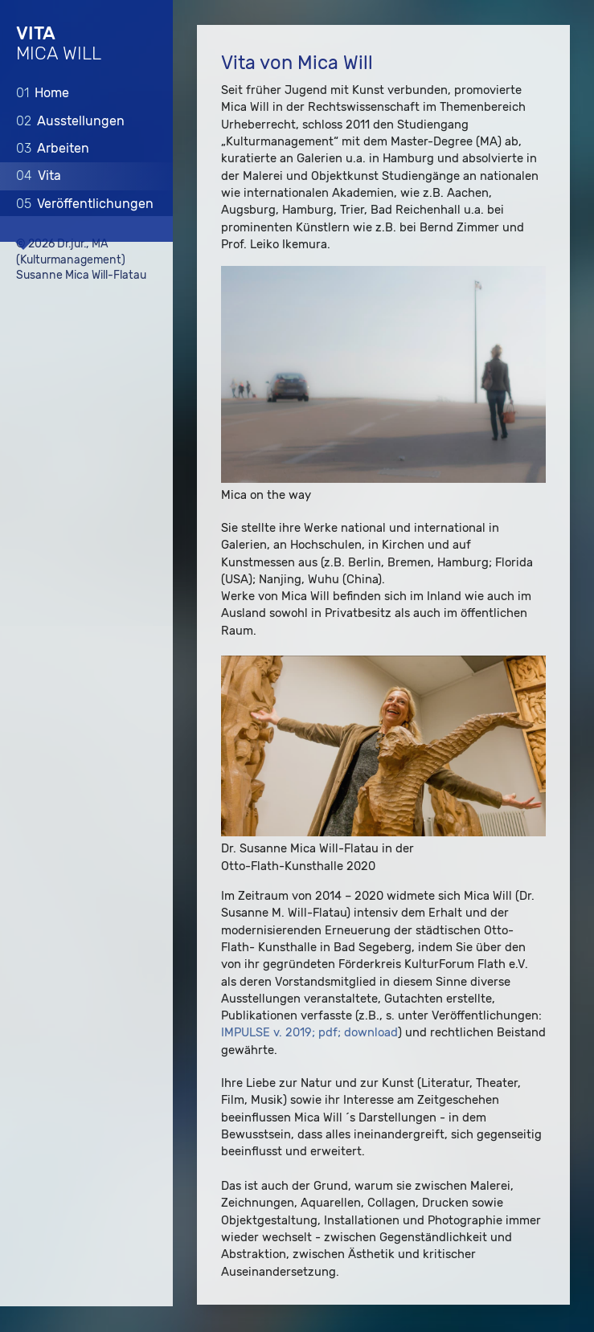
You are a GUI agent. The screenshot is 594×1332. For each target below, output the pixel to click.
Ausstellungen (70, 120)
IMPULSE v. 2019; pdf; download (309, 1033)
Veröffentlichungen (85, 202)
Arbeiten (52, 148)
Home (42, 92)
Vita (38, 175)
